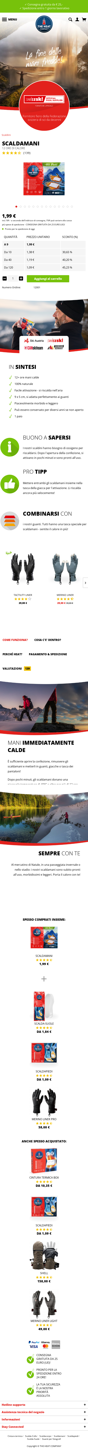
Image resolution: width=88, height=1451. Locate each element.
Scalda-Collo (31, 1436)
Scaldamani (44, 956)
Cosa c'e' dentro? (47, 640)
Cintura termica (15, 1436)
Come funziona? (15, 640)
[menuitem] (9, 19)
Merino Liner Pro (44, 1119)
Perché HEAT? (12, 654)
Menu (9, 19)
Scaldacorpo (45, 1436)
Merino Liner (65, 595)
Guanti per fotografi (51, 1439)
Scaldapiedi (44, 1071)
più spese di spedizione (13, 224)
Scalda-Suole (44, 1023)
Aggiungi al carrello (48, 279)
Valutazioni (17, 668)
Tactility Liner (23, 595)
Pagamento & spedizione (48, 654)
